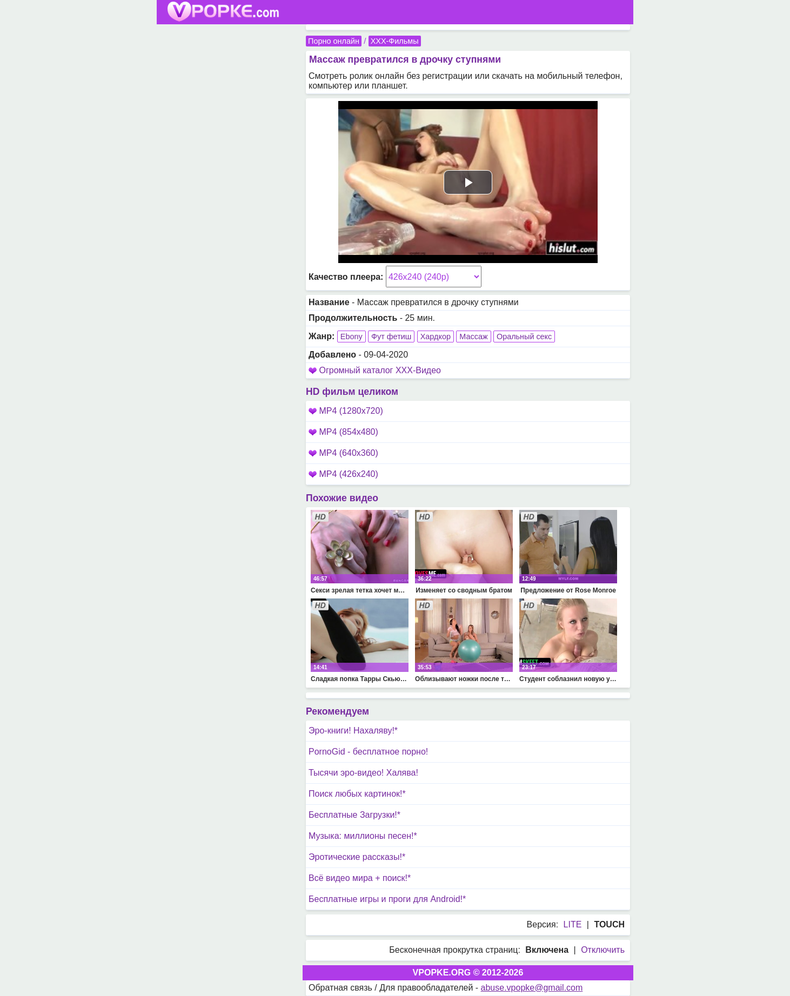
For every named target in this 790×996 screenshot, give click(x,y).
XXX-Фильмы (395, 41)
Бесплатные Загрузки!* (354, 814)
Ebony (351, 336)
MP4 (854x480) (343, 431)
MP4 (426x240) (343, 474)
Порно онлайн (333, 41)
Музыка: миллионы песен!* (363, 835)
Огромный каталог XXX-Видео (380, 370)
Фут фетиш (391, 336)
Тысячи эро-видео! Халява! (363, 772)
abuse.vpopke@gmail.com (532, 987)
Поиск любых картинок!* (357, 793)
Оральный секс (524, 336)
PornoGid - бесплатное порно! (368, 751)
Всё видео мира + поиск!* (360, 878)
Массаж (473, 336)
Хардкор (435, 336)
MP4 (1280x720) (346, 410)
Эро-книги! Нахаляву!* (353, 730)
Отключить (603, 949)
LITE (573, 924)
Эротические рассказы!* (357, 857)
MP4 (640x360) (343, 452)
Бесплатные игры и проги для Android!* (387, 899)
